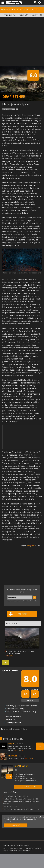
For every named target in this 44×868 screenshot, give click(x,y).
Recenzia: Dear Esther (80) (12, 796)
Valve (21, 774)
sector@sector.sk (24, 850)
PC (17, 109)
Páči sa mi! (22, 614)
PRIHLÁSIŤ (16, 825)
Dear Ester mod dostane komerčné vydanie (18, 809)
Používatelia (34, 689)
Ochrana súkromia (9, 845)
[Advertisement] (21, 40)
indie (25, 729)
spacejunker (30, 546)
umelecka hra (17, 729)
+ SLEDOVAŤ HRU (28, 787)
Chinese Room (29, 774)
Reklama (20, 845)
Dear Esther (7, 806)
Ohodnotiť (30, 700)
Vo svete (25, 689)
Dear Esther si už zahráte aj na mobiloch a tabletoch (21, 802)
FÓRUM (36, 10)
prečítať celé (19, 750)
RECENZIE (12, 10)
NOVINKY (4, 10)
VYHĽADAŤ (8, 15)
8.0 (9, 776)
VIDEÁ (19, 10)
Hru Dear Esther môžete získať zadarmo (17, 799)
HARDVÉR (29, 10)
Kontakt (26, 845)
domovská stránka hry (26, 778)
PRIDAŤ (21, 15)
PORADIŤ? (34, 15)
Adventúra (21, 776)
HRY (23, 10)
